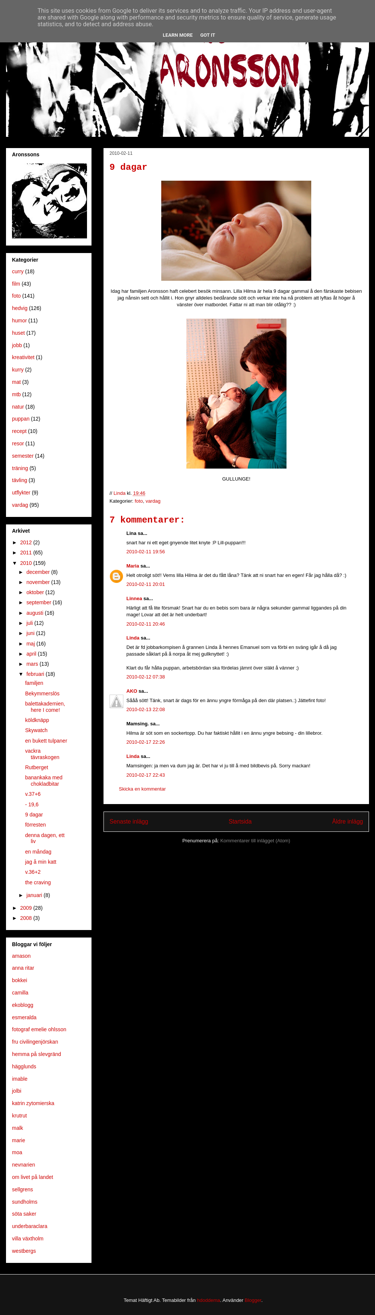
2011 (26, 553)
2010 (26, 563)
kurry (18, 370)
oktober (35, 592)
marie (18, 1140)
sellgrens (22, 1189)
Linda (133, 638)
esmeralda (24, 1017)
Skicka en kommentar (142, 789)
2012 (26, 542)
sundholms (25, 1202)
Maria (132, 566)
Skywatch (36, 730)
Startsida (240, 821)
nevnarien (23, 1165)
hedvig (19, 308)
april (32, 654)
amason (21, 956)
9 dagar (34, 815)
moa (17, 1152)
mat (16, 382)
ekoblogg (22, 1005)
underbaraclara (29, 1226)
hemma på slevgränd (36, 1054)
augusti (35, 613)
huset (18, 333)
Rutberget (36, 767)
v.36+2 (32, 872)
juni (31, 633)
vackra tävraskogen (42, 754)
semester (23, 456)
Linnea (134, 598)
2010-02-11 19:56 (145, 551)
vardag (153, 501)
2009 (26, 908)
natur (18, 407)
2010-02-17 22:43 (145, 775)
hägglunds (24, 1066)
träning (20, 468)
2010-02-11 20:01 (145, 584)
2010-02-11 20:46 (145, 624)
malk (17, 1128)
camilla (20, 993)
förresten (35, 825)
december (38, 572)
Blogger (253, 1300)
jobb (17, 345)
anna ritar (23, 968)
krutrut (19, 1116)
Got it (207, 35)
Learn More (178, 35)
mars (32, 664)
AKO (131, 691)
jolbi (16, 1091)
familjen (34, 683)
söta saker (24, 1214)
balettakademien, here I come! (45, 707)
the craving (38, 882)
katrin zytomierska (33, 1103)
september (39, 602)
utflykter (21, 493)
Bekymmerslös (42, 693)
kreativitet (23, 357)
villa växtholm (28, 1239)
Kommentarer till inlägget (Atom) (255, 840)
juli (30, 623)
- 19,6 (32, 804)
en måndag (38, 852)
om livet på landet (32, 1177)
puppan (21, 419)
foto (139, 501)
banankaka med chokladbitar (44, 780)
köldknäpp (37, 720)
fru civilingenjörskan (35, 1042)
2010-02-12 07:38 (145, 677)
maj (31, 644)
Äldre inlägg (347, 821)
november (38, 582)
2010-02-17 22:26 (145, 742)
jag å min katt (40, 862)
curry (18, 271)
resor (18, 443)
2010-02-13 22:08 (145, 709)
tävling (19, 480)
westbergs (24, 1251)
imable (19, 1079)
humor (19, 321)
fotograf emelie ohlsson (39, 1029)
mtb (16, 394)
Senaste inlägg (129, 821)
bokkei (19, 980)
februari (35, 674)
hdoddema (208, 1300)
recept (19, 431)
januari (35, 895)
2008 (26, 918)
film (16, 284)
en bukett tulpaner (46, 741)
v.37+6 (32, 794)
